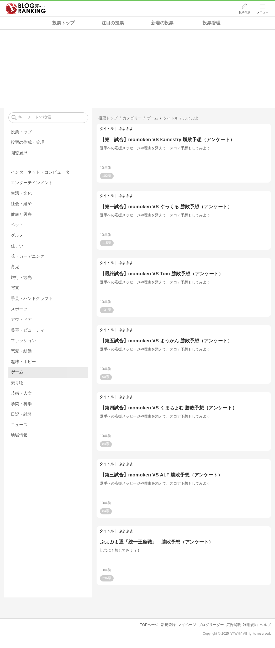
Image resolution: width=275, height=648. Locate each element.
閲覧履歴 (19, 153)
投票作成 (244, 12)
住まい (17, 246)
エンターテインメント (32, 182)
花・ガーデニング (27, 256)
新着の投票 (162, 22)
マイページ (187, 625)
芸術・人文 (21, 393)
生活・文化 (21, 193)
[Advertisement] (137, 69)
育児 (15, 267)
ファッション (23, 340)
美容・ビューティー (30, 330)
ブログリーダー (211, 625)
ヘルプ (265, 625)
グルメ (17, 235)
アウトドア (21, 319)
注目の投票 (113, 22)
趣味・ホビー (23, 361)
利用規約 (250, 625)
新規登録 (168, 625)
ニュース (19, 424)
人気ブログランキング (26, 8)
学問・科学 (21, 404)
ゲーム (17, 372)
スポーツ (19, 309)
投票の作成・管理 (27, 142)
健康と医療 (21, 214)
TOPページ (149, 625)
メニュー (262, 12)
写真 (15, 288)
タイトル (106, 129)
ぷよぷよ (126, 129)
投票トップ (63, 22)
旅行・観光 (21, 277)
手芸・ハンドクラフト (32, 298)
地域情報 (19, 435)
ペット (17, 225)
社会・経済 (21, 203)
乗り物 (17, 383)
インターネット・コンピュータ (40, 172)
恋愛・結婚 (21, 351)
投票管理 (211, 22)
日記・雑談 (21, 414)
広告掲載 (233, 625)
